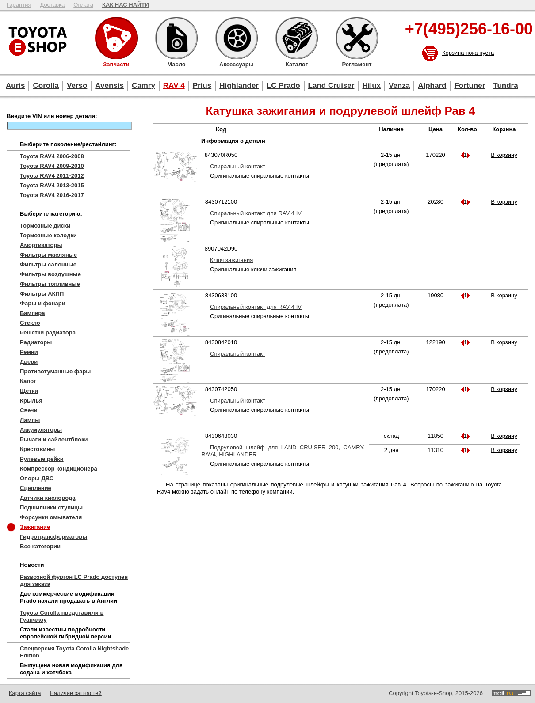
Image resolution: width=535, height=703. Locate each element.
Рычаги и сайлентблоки (54, 439)
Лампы (30, 420)
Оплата (83, 4)
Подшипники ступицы (51, 507)
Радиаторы (36, 342)
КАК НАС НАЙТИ (125, 4)
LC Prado (283, 85)
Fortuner (469, 85)
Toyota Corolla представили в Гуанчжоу (61, 616)
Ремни (29, 352)
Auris (15, 85)
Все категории (40, 546)
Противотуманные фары (55, 371)
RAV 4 (174, 85)
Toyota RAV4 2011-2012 (52, 175)
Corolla (46, 85)
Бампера (32, 313)
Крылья (31, 400)
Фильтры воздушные (50, 274)
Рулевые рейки (42, 459)
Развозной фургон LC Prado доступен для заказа (74, 580)
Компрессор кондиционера (58, 468)
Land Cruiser (331, 85)
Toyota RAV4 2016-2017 (52, 195)
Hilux (371, 85)
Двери (29, 361)
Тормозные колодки (48, 235)
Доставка (52, 4)
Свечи (29, 410)
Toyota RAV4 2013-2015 (52, 185)
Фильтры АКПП (42, 293)
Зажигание (35, 527)
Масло (176, 38)
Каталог (296, 38)
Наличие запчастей (75, 693)
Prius (202, 85)
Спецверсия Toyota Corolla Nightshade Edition (74, 652)
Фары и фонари (42, 303)
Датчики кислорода (47, 497)
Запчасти (116, 38)
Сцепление (35, 488)
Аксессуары (236, 38)
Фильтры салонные (48, 264)
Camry (143, 85)
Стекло (30, 322)
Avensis (109, 85)
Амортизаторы (41, 245)
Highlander (239, 85)
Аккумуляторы (41, 429)
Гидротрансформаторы (53, 536)
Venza (399, 85)
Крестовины (37, 449)
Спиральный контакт (237, 166)
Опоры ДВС (37, 478)
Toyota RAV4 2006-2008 (52, 156)
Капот (28, 381)
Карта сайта (25, 693)
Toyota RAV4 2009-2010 (52, 166)
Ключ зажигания (231, 260)
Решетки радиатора (48, 332)
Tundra (505, 85)
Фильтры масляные (48, 254)
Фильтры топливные (50, 284)
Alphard (432, 85)
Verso (77, 85)
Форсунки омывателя (51, 517)
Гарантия (19, 4)
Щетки (29, 391)
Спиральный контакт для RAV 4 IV (256, 213)
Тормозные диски (45, 225)
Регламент (357, 38)
